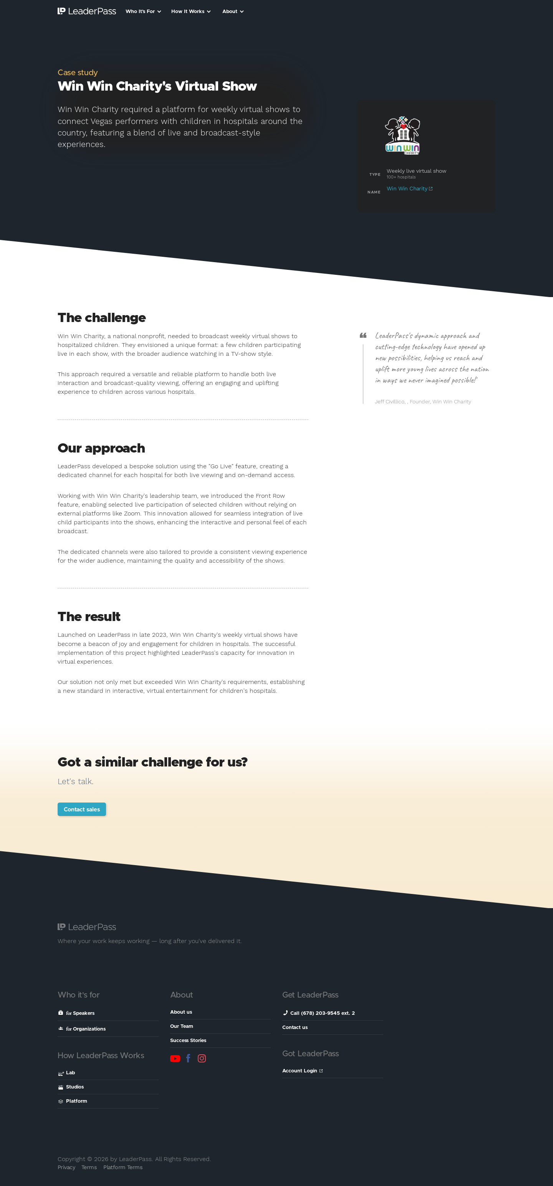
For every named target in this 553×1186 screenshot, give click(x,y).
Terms (89, 1167)
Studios (71, 1087)
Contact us (295, 1027)
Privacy (66, 1167)
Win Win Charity (409, 188)
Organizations (82, 1029)
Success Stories (188, 1040)
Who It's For (143, 11)
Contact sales (82, 810)
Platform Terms (122, 1167)
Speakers (76, 1013)
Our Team (181, 1026)
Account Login (302, 1071)
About (233, 11)
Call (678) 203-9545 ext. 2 (319, 1013)
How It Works (191, 11)
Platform (72, 1101)
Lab (66, 1073)
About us (181, 1012)
